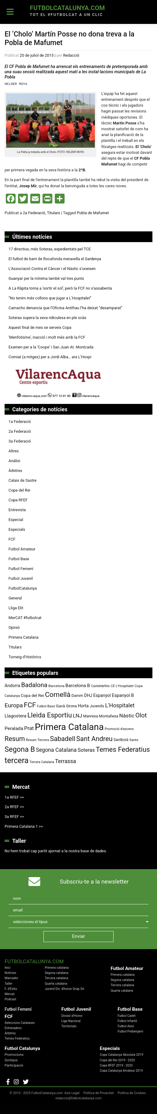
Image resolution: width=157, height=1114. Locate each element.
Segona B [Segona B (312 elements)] (20, 749)
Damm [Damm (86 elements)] (77, 695)
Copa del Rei (19, 490)
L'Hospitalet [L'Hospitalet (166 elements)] (119, 705)
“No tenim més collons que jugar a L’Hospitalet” (50, 298)
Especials (17, 529)
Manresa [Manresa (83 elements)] (90, 716)
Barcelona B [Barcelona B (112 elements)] (77, 685)
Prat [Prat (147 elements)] (29, 728)
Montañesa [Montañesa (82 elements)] (108, 716)
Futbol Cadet (127, 1016)
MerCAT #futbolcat (25, 617)
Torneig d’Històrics (25, 657)
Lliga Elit (16, 608)
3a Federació (20, 441)
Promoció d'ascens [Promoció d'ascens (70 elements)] (119, 729)
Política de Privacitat (98, 1093)
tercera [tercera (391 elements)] (16, 760)
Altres (14, 451)
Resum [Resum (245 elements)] (15, 739)
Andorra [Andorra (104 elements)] (12, 685)
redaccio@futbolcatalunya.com (78, 1098)
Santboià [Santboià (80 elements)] (121, 740)
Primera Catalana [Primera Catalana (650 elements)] (69, 727)
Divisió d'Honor (71, 1016)
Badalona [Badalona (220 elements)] (34, 685)
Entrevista (17, 510)
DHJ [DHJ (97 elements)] (88, 695)
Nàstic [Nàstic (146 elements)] (126, 716)
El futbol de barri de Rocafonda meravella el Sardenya (55, 259)
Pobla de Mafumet (93, 213)
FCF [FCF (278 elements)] (30, 705)
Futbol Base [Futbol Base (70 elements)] (46, 706)
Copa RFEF (18, 500)
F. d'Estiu (11, 989)
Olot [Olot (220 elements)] (141, 715)
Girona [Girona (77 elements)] (71, 706)
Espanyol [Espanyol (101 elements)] (102, 695)
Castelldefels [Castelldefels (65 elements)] (100, 686)
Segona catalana (56, 973)
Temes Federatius (17, 1038)
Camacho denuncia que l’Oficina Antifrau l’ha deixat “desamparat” (65, 308)
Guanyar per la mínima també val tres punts (46, 278)
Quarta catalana (56, 984)
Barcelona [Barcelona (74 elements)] (56, 686)
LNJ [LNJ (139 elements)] (77, 716)
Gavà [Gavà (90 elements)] (60, 706)
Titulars (53, 213)
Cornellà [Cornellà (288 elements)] (57, 694)
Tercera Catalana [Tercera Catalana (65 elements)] (41, 762)
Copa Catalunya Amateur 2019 (121, 1071)
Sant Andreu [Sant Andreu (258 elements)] (94, 739)
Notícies (10, 973)
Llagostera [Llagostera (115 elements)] (15, 716)
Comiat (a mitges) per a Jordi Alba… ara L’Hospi (50, 357)
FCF (12, 539)
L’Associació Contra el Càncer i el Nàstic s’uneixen (52, 268)
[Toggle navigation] (10, 12)
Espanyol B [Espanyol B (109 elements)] (123, 695)
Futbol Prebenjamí (130, 1031)
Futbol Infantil (127, 1021)
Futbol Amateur (22, 549)
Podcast (10, 999)
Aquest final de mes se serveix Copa (40, 327)
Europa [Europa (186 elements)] (14, 705)
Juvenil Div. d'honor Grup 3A (64, 989)
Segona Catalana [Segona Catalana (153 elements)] (56, 750)
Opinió (14, 627)
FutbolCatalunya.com (67, 8)
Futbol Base (19, 559)
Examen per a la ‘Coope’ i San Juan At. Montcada (51, 347)
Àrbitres (15, 470)
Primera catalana (57, 968)
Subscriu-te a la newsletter (94, 881)
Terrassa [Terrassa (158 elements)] (65, 761)
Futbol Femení (21, 568)
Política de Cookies (132, 1093)
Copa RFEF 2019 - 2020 (116, 1065)
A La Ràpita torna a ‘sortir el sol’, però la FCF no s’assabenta (60, 288)
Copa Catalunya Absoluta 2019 (121, 1055)
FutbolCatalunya (23, 588)
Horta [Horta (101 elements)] (83, 705)
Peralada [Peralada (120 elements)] (14, 728)
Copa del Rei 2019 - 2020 (117, 1060)
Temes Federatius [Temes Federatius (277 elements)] (123, 749)
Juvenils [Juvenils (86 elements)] (97, 706)
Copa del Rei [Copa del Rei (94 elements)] (32, 695)
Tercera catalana (56, 978)
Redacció (71, 55)
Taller (8, 984)
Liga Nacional (70, 1021)
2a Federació (34, 213)
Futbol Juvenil (21, 578)
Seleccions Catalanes (20, 1023)
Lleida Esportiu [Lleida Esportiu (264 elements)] (49, 715)
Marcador (11, 978)
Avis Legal (71, 1093)
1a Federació (20, 421)
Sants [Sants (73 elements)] (133, 740)
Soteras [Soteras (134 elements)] (86, 750)
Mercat (9, 994)
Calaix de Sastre (23, 480)
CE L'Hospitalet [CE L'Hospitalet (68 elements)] (122, 686)
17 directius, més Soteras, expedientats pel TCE (50, 249)
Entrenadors (13, 1028)
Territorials (68, 1026)
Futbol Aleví (126, 1026)
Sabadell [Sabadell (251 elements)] (62, 739)
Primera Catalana (24, 637)
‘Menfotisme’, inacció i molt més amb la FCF (47, 337)
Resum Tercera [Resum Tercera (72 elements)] (37, 740)
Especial (16, 519)
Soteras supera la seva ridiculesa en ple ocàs (47, 317)
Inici (7, 968)
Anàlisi (14, 460)
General (15, 598)
